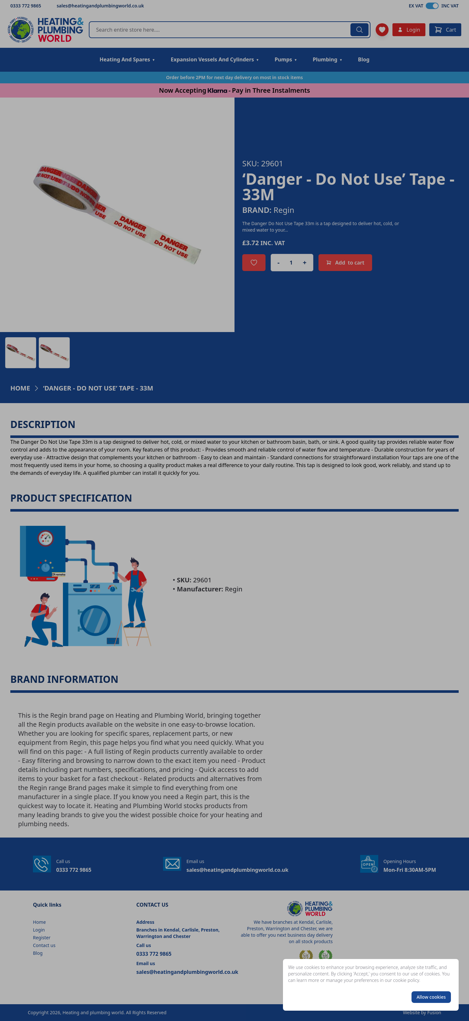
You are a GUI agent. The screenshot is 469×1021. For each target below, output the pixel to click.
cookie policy (406, 980)
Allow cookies (431, 997)
